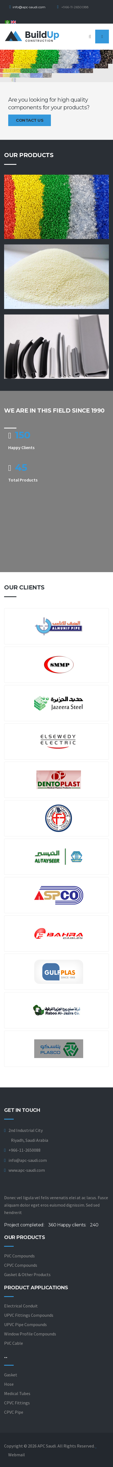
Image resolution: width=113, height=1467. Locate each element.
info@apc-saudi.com (29, 7)
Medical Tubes (17, 1393)
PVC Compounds (19, 1256)
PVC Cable (13, 1343)
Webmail (16, 1454)
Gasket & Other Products (27, 1274)
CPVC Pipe (13, 1412)
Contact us (29, 120)
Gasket (10, 1374)
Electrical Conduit (21, 1306)
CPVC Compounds (20, 1265)
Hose (9, 1384)
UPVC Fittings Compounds (28, 1315)
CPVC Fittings (17, 1402)
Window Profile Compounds (30, 1334)
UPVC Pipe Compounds (25, 1324)
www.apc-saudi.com (26, 1170)
